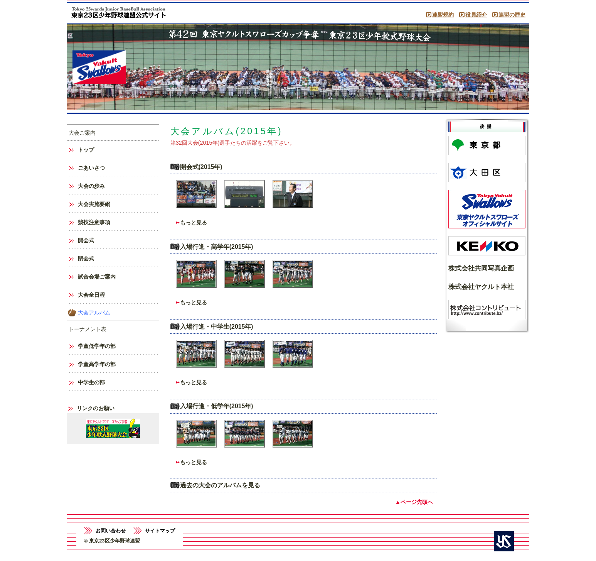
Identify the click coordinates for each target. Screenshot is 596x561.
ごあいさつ (91, 168)
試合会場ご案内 (97, 277)
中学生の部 (91, 382)
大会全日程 (91, 295)
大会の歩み (91, 186)
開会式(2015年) (201, 167)
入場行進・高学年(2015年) (216, 246)
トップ (86, 150)
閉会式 (86, 258)
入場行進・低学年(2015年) (216, 406)
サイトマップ (160, 531)
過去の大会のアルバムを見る (220, 485)
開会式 (86, 240)
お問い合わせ (111, 531)
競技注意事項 (94, 222)
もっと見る (193, 223)
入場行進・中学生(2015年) (216, 326)
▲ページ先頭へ (414, 502)
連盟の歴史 (511, 15)
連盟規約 (443, 15)
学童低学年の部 (97, 346)
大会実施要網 (94, 204)
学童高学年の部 (97, 364)
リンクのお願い (95, 408)
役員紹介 (476, 15)
